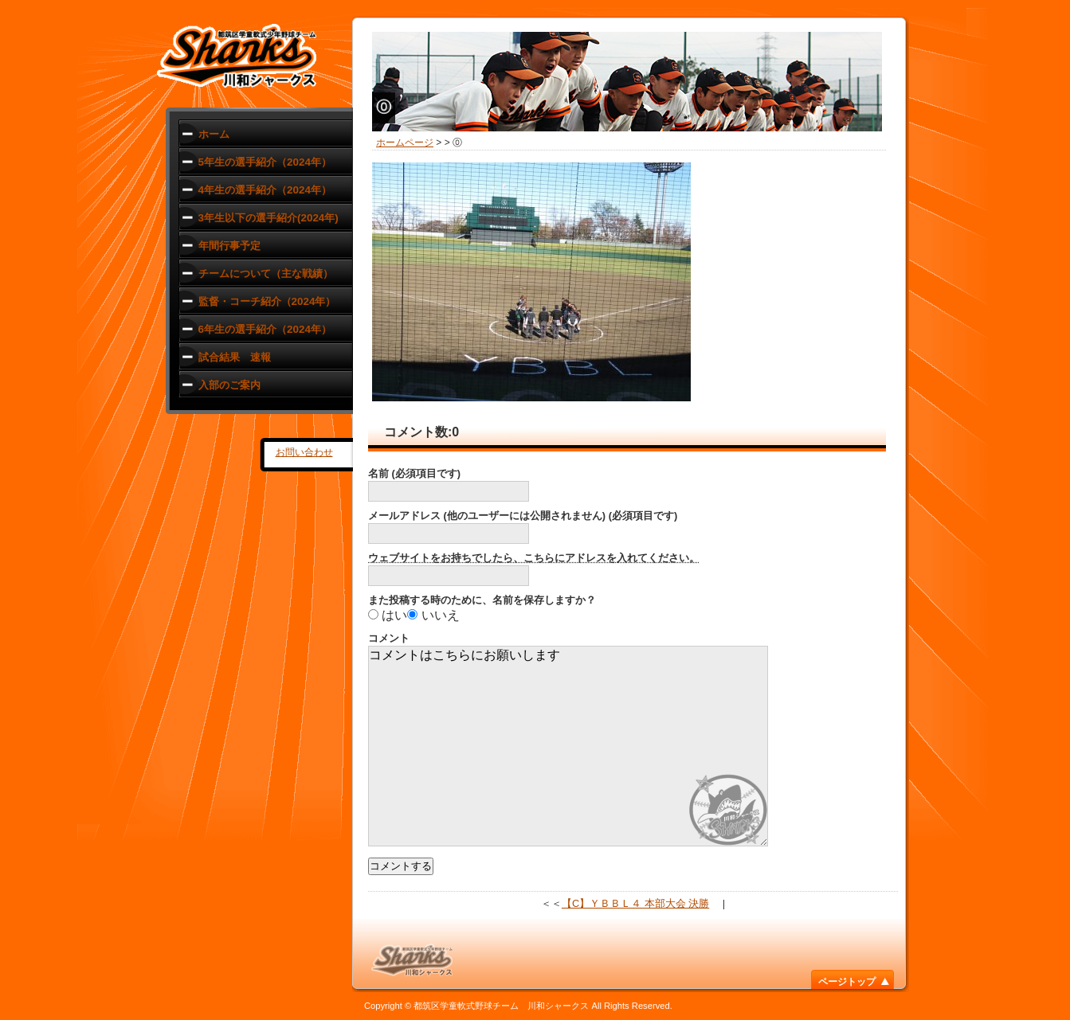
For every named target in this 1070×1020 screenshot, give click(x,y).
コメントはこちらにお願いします (568, 746)
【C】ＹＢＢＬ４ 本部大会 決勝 (635, 903)
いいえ (440, 615)
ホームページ (404, 142)
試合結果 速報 (234, 357)
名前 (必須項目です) (414, 473)
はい (394, 615)
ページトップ (847, 981)
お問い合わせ (304, 452)
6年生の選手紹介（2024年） (264, 329)
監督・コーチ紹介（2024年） (267, 301)
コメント (389, 638)
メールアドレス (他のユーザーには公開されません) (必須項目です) (522, 516)
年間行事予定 (229, 246)
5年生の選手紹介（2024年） (264, 162)
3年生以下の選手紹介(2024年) (268, 218)
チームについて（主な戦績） (265, 273)
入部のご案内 (229, 385)
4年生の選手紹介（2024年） (264, 190)
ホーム (213, 134)
